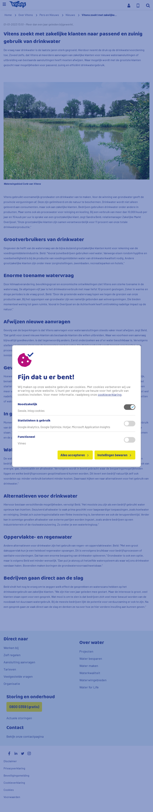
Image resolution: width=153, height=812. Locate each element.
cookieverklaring (110, 394)
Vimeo (22, 443)
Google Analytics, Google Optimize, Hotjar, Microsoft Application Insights (64, 427)
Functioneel (26, 437)
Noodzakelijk (27, 404)
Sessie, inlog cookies (31, 410)
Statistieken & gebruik (34, 420)
